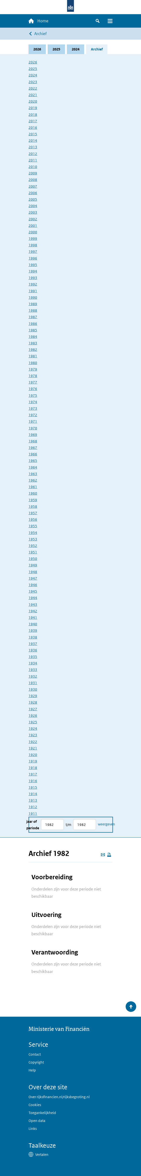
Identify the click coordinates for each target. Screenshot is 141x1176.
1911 (33, 813)
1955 (33, 526)
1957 (33, 513)
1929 (33, 695)
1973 (33, 408)
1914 (33, 794)
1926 (33, 715)
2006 (33, 193)
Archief (40, 33)
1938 (33, 637)
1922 (33, 741)
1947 (33, 578)
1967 (33, 447)
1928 (33, 702)
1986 (33, 323)
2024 (75, 49)
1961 (33, 486)
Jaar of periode (32, 824)
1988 (33, 310)
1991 (33, 291)
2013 (33, 147)
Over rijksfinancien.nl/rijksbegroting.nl (59, 1097)
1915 (33, 787)
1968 (33, 441)
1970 (33, 428)
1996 (33, 258)
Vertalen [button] (41, 1154)
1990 (33, 297)
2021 (33, 95)
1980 (33, 362)
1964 (33, 467)
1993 (33, 277)
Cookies (35, 1104)
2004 (33, 206)
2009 (33, 173)
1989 (33, 304)
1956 (33, 519)
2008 (33, 179)
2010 (33, 166)
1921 (33, 748)
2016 (33, 127)
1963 (33, 473)
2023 (33, 82)
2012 (33, 153)
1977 (33, 382)
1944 (33, 597)
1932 (33, 676)
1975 (33, 395)
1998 (33, 245)
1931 (33, 683)
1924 (33, 728)
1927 (33, 709)
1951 (33, 552)
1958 (33, 506)
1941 (33, 617)
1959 (33, 500)
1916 (33, 781)
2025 (56, 49)
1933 (33, 669)
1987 (33, 317)
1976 (33, 388)
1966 (33, 454)
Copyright (36, 1062)
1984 (33, 336)
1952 (33, 545)
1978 (33, 375)
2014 (33, 140)
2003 (33, 212)
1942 (33, 611)
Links (33, 1128)
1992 (33, 284)
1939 (33, 630)
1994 (33, 271)
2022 (33, 88)
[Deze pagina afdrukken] (109, 855)
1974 (33, 402)
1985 (33, 330)
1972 (33, 415)
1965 (33, 460)
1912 (33, 807)
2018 (33, 114)
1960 (33, 493)
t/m (68, 824)
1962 (33, 480)
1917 (33, 774)
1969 (33, 434)
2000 (33, 232)
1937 (33, 643)
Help (32, 1070)
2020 (33, 101)
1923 (33, 735)
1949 (33, 565)
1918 (33, 767)
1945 (33, 591)
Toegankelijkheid (42, 1112)
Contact (35, 1054)
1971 (33, 421)
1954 (33, 532)
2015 (33, 134)
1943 (33, 604)
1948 (33, 571)
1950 (33, 558)
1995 (33, 264)
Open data (37, 1120)
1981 (33, 356)
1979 (33, 369)
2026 (37, 49)
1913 (33, 800)
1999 (33, 238)
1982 (33, 349)
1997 (33, 251)
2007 (33, 186)
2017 (33, 121)
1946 (33, 584)
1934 (33, 663)
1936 (33, 650)
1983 (33, 343)
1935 (33, 656)
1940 (33, 624)
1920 (33, 754)
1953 (33, 539)
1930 (33, 689)
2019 (33, 107)
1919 (33, 761)
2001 (33, 225)
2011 (33, 160)
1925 (33, 722)
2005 (33, 199)
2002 (33, 219)
